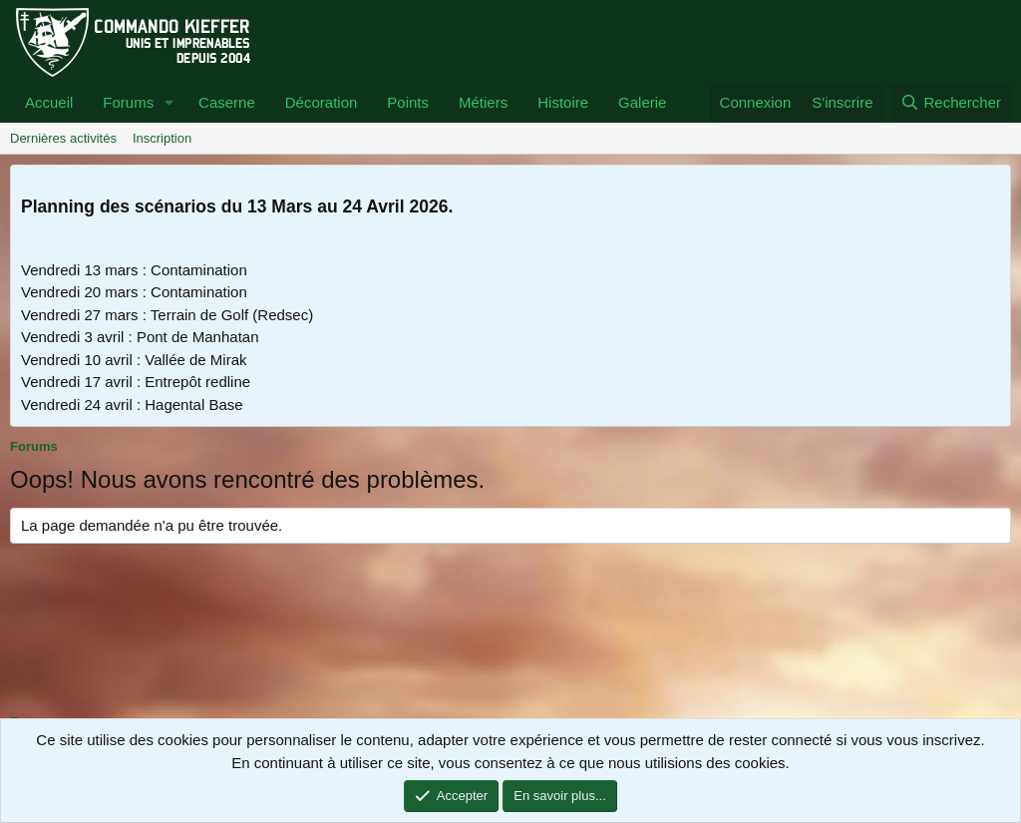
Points (408, 102)
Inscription (162, 138)
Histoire (562, 102)
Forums (128, 102)
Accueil (49, 102)
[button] (169, 103)
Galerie (642, 102)
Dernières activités (63, 138)
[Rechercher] (950, 103)
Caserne (226, 102)
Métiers (483, 102)
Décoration (321, 102)
